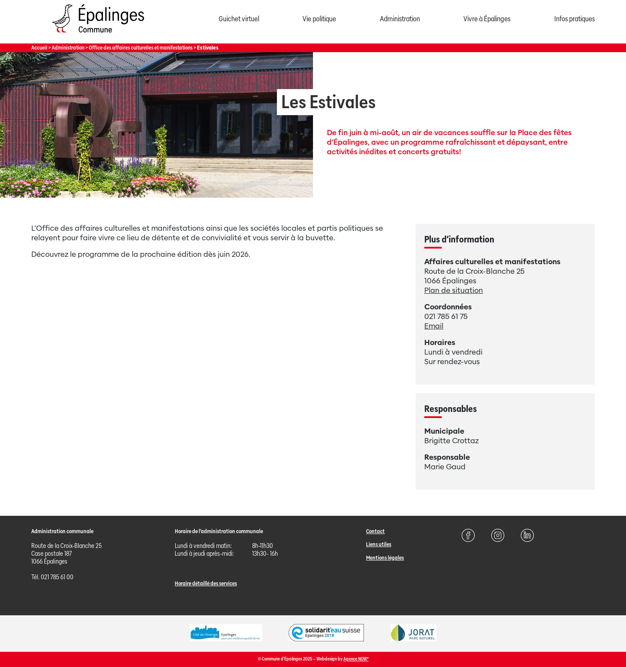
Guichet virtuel (239, 18)
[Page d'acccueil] (97, 34)
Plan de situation (453, 290)
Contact (375, 531)
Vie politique (319, 18)
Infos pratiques (574, 18)
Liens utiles (378, 544)
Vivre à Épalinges (486, 18)
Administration (400, 18)
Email (433, 326)
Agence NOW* (356, 659)
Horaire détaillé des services (206, 583)
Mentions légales (385, 557)
